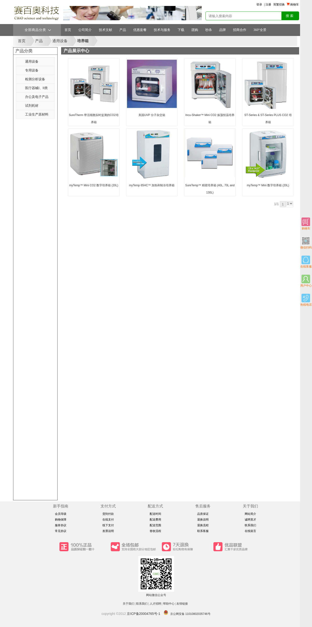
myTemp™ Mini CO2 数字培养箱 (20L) (93, 185)
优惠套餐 (140, 30)
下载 (181, 30)
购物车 (305, 223)
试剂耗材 (31, 105)
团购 (194, 30)
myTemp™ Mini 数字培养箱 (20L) (268, 185)
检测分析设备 (35, 79)
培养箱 (83, 41)
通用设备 (60, 41)
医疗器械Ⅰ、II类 (36, 88)
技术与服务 (162, 30)
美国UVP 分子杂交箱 (151, 115)
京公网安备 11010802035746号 (190, 614)
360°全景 (260, 30)
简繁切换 (279, 4)
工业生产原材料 (36, 114)
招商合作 (239, 30)
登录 (259, 4)
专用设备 (31, 70)
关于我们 (128, 603)
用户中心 (306, 281)
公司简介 (85, 30)
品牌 (222, 30)
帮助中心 (169, 603)
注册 (268, 4)
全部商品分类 (38, 30)
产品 (122, 30)
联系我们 (142, 603)
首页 (67, 30)
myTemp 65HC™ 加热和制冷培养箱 (152, 185)
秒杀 (208, 30)
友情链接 (182, 603)
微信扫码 (306, 243)
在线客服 (306, 262)
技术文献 (105, 30)
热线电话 (306, 300)
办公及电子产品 (36, 97)
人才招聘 (155, 603)
